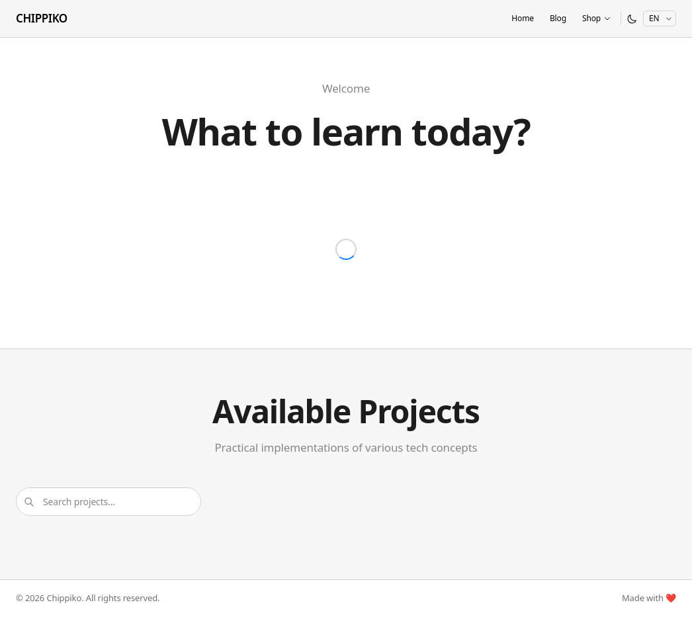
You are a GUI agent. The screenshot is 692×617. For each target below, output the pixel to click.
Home (522, 18)
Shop (596, 18)
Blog (558, 18)
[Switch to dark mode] (632, 19)
